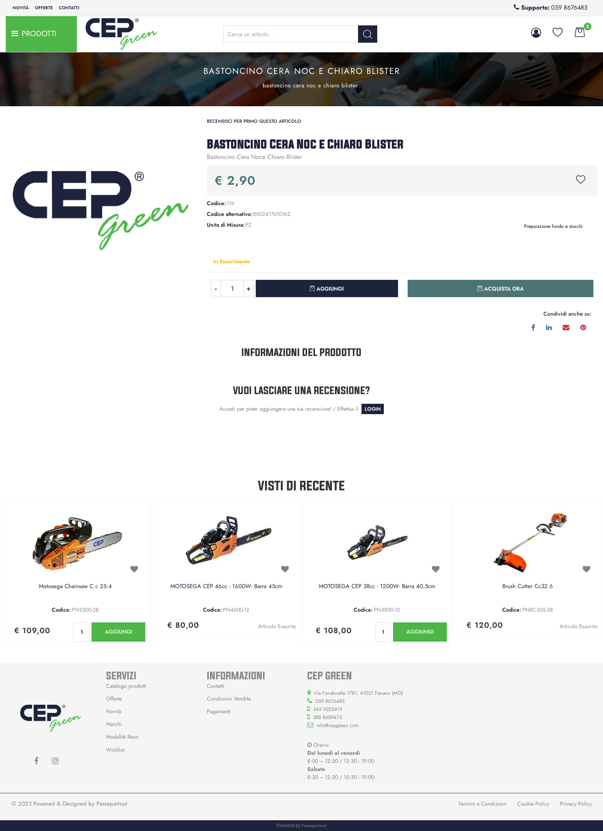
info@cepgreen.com (337, 725)
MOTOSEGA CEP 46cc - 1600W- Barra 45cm (226, 586)
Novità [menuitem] (21, 8)
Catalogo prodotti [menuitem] (126, 686)
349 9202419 (327, 709)
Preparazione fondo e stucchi (246, 84)
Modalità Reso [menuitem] (122, 737)
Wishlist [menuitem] (115, 750)
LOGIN (373, 409)
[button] (367, 34)
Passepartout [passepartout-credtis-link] (314, 825)
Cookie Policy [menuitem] (533, 804)
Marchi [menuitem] (114, 724)
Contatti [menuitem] (69, 8)
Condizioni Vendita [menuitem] (229, 698)
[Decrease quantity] (216, 288)
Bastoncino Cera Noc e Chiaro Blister (310, 85)
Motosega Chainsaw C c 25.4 (75, 586)
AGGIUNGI (118, 631)
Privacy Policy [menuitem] (576, 804)
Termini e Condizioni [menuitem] (482, 804)
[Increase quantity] (249, 288)
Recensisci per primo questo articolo (254, 121)
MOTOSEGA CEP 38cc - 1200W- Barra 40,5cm (377, 586)
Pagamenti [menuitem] (219, 711)
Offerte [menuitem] (44, 8)
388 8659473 (327, 717)
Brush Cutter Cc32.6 (527, 586)
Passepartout (112, 803)
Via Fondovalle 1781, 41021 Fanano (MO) (358, 693)
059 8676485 (569, 7)
